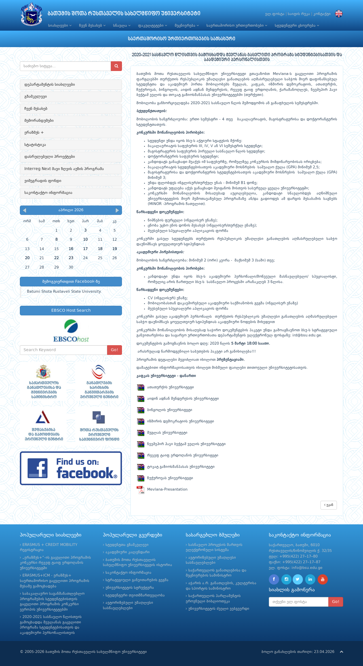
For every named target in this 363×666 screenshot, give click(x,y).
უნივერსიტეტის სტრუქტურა (129, 588)
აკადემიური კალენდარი (127, 552)
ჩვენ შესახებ (92, 26)
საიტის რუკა (299, 14)
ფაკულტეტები (152, 26)
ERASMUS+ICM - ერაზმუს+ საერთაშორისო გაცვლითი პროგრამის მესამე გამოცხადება (54, 581)
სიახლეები (59, 26)
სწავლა (121, 26)
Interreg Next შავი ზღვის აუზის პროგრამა (64, 169)
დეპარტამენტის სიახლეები (49, 85)
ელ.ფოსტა (274, 14)
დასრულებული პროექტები (49, 157)
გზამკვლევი (35, 97)
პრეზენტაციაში (230, 360)
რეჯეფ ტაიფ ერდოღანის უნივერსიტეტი (177, 455)
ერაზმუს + (34, 133)
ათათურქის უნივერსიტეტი (165, 387)
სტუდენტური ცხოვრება (297, 26)
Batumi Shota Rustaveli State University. (64, 292)
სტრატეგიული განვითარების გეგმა (136, 580)
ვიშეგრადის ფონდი (42, 181)
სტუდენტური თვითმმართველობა (135, 595)
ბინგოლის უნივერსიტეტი (164, 410)
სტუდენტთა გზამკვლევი (127, 545)
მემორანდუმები (39, 121)
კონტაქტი (322, 14)
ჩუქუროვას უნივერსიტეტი (164, 478)
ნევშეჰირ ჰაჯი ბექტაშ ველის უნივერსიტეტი (181, 444)
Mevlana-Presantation (161, 489)
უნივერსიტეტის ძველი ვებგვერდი (218, 609)
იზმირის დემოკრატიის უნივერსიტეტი (175, 421)
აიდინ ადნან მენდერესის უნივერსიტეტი (177, 399)
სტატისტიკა (35, 145)
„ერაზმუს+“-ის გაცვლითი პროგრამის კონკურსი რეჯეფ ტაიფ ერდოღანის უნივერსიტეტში (55, 563)
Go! (114, 350)
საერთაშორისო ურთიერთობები (236, 26)
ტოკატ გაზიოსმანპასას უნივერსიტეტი (175, 467)
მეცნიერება (187, 26)
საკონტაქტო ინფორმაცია (48, 193)
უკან (328, 505)
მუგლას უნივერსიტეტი (161, 433)
